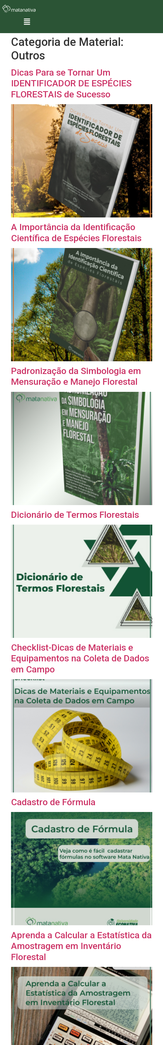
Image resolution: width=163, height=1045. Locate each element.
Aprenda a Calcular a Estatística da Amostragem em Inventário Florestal (81, 946)
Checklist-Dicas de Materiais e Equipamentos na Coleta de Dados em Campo (80, 658)
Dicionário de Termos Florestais (75, 514)
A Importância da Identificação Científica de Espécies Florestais (76, 232)
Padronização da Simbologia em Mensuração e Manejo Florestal (76, 376)
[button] (26, 22)
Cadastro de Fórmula (53, 802)
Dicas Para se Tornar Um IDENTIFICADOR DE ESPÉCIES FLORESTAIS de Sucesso (71, 83)
